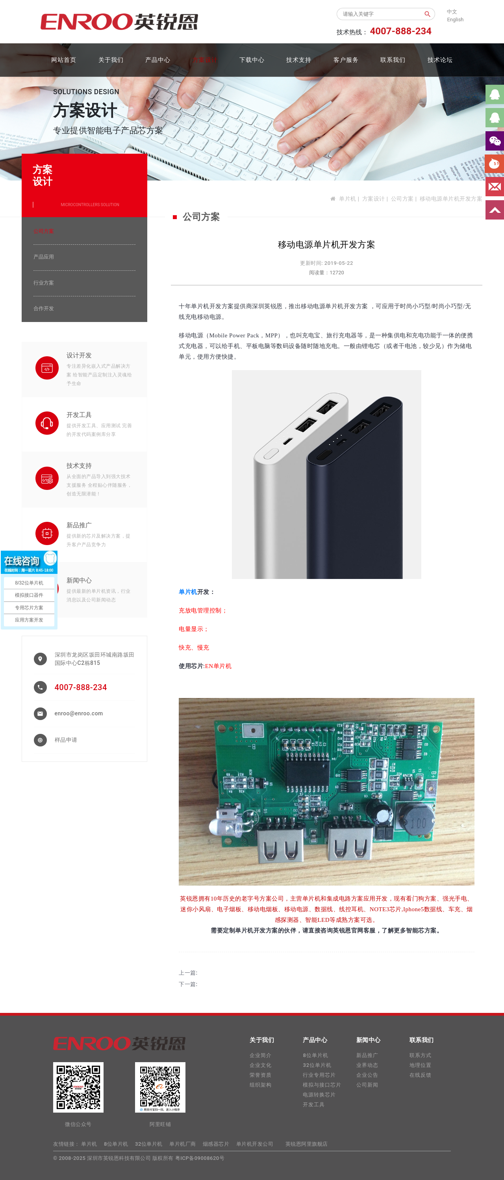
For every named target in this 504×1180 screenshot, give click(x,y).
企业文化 (261, 1065)
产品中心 (157, 59)
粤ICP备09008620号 (200, 1158)
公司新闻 (367, 1085)
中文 (452, 12)
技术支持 (298, 59)
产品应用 (43, 257)
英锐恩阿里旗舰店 (306, 1144)
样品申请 (66, 740)
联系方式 (421, 1055)
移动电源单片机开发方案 (451, 198)
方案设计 (205, 59)
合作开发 (43, 308)
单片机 (347, 198)
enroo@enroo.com (79, 713)
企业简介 (261, 1055)
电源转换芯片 (319, 1095)
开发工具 (79, 415)
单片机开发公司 (255, 1144)
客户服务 (346, 59)
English (455, 19)
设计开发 (79, 355)
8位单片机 (315, 1055)
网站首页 (63, 59)
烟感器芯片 (216, 1144)
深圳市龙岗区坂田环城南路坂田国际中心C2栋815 (95, 658)
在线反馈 (421, 1075)
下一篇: (188, 984)
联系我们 (393, 59)
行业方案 (43, 283)
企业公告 (367, 1075)
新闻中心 (79, 580)
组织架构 (261, 1085)
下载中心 (252, 59)
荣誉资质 (261, 1075)
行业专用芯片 (319, 1075)
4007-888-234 (81, 687)
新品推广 (79, 525)
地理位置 (421, 1065)
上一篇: (188, 973)
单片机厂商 (182, 1144)
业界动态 (367, 1065)
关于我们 (111, 59)
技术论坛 (440, 59)
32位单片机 (317, 1065)
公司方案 (402, 198)
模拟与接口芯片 (322, 1085)
